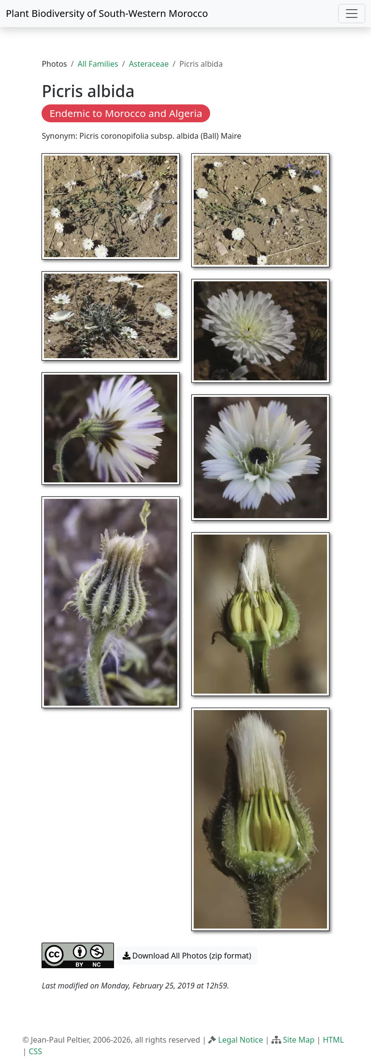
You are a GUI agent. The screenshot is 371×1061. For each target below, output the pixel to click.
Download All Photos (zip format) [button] (187, 955)
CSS (35, 1051)
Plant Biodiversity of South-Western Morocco (107, 13)
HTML (333, 1039)
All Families (98, 63)
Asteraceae (149, 63)
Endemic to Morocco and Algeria (125, 113)
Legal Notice (240, 1039)
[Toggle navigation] (351, 13)
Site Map (298, 1039)
